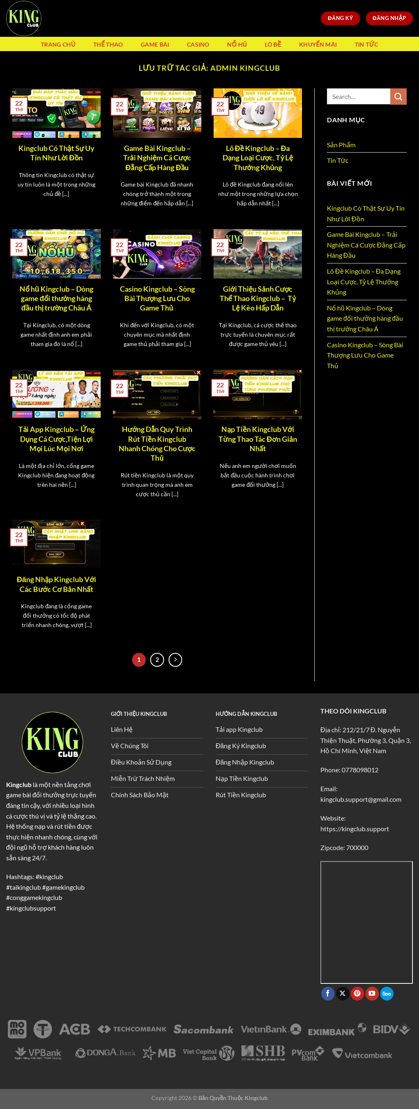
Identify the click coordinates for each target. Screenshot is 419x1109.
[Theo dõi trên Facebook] (328, 994)
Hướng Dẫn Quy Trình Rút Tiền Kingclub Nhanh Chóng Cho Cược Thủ (157, 443)
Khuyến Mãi (318, 44)
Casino (198, 44)
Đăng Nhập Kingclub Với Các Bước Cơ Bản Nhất (56, 584)
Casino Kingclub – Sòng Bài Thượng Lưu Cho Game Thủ (157, 298)
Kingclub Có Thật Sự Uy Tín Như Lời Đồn (56, 153)
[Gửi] (398, 96)
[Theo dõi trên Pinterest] (357, 994)
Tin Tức (366, 44)
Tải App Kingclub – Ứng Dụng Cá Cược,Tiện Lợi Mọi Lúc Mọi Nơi (56, 439)
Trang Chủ (58, 44)
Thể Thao (108, 44)
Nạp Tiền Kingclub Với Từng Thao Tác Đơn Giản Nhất (258, 439)
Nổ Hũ (237, 44)
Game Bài (155, 44)
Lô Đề (273, 44)
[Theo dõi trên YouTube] (372, 994)
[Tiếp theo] (175, 660)
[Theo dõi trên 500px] (387, 994)
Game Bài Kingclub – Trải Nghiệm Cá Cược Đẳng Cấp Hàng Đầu (157, 158)
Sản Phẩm (341, 144)
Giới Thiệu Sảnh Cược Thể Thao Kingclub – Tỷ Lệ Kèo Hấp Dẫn (258, 298)
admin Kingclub (245, 67)
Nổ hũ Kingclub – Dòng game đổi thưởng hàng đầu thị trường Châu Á (56, 298)
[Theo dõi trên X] (342, 994)
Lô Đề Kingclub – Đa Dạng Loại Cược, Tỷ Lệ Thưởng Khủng (258, 158)
